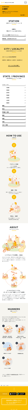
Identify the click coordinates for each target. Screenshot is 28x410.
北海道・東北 (5, 84)
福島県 (7, 102)
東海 (3, 109)
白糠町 (7, 385)
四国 (3, 118)
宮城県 (7, 95)
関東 (3, 105)
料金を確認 (22, 15)
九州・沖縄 (5, 125)
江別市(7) (14, 60)
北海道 (7, 87)
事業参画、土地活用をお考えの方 (9, 38)
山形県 (7, 100)
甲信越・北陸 (5, 112)
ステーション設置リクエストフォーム (10, 35)
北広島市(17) (19, 60)
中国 (3, 121)
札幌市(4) (4, 60)
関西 (3, 115)
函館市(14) (9, 60)
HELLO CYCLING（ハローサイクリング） (7, 3)
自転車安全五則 (14, 374)
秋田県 (7, 97)
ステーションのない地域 (13, 65)
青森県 (7, 90)
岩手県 (7, 92)
